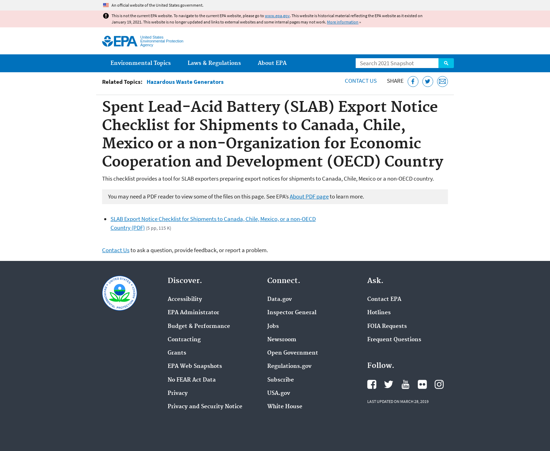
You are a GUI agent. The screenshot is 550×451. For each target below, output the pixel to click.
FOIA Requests (387, 326)
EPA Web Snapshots (195, 366)
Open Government (292, 353)
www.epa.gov (277, 15)
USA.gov (278, 393)
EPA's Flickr (422, 384)
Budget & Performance (199, 326)
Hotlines (379, 313)
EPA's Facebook (371, 384)
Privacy (178, 393)
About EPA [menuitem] (272, 63)
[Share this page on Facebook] (413, 81)
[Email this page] (442, 81)
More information (342, 22)
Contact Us (361, 81)
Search (446, 63)
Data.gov (279, 299)
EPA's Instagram (439, 384)
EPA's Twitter (388, 384)
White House (284, 407)
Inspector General (291, 313)
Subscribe (280, 380)
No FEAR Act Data (192, 380)
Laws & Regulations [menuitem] (214, 63)
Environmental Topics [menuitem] (140, 63)
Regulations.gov (289, 366)
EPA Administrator (193, 313)
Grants (177, 353)
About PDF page (309, 196)
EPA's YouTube (405, 384)
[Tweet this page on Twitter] (427, 81)
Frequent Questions (394, 340)
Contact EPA (384, 299)
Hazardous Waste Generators (185, 82)
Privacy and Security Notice (205, 407)
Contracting (184, 340)
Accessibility (185, 299)
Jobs (273, 326)
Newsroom (281, 340)
